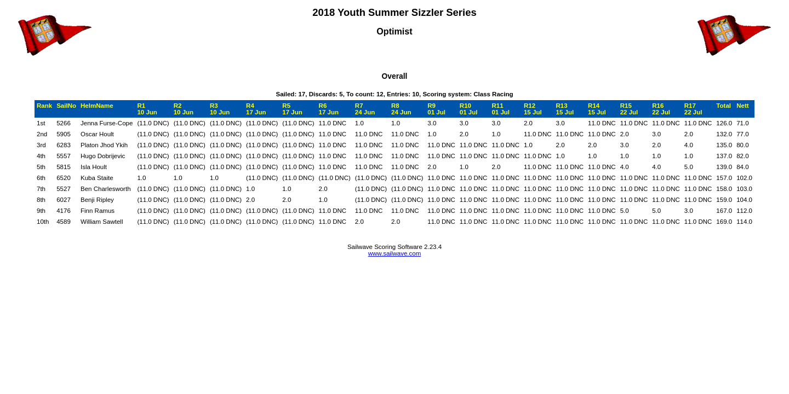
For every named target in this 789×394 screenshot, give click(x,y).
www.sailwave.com (394, 253)
